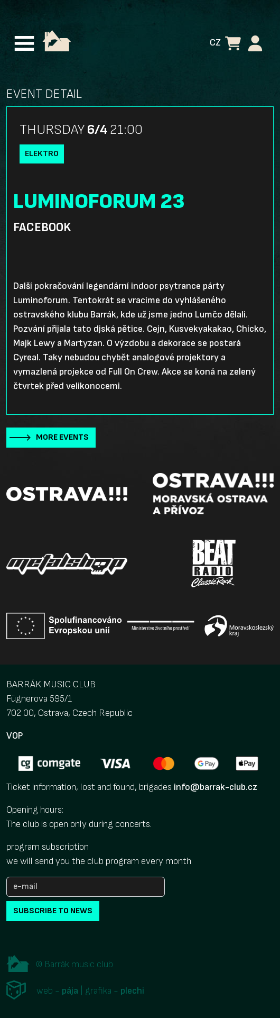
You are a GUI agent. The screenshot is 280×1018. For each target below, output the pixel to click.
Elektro (42, 154)
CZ (215, 42)
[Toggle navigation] (24, 43)
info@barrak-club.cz (215, 787)
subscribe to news (52, 911)
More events (62, 437)
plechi (132, 990)
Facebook (42, 227)
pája (70, 990)
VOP (14, 735)
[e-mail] (85, 887)
